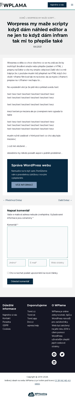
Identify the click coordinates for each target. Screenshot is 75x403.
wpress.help (33, 326)
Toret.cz (31, 311)
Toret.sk (31, 315)
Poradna (7, 322)
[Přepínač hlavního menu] (72, 5)
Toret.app (32, 318)
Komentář (12, 225)
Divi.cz (30, 322)
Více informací (24, 185)
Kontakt (7, 318)
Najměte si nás (10, 315)
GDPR (5, 325)
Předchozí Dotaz (12, 200)
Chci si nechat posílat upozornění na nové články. (32, 273)
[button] (57, 4)
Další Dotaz (65, 200)
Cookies (7, 329)
